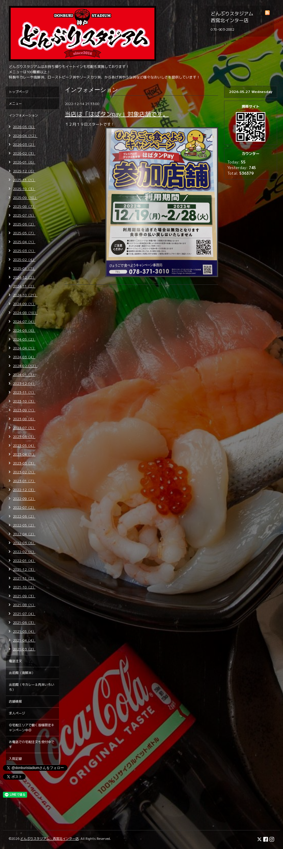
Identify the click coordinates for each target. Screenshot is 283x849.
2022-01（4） (24, 560)
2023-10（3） (24, 401)
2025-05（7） (24, 233)
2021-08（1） (24, 605)
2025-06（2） (24, 224)
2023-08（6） (24, 419)
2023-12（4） (24, 383)
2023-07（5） (24, 428)
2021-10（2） (24, 587)
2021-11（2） (24, 578)
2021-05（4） (24, 631)
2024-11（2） (24, 286)
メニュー (15, 103)
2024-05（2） (24, 339)
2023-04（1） (24, 454)
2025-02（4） (24, 259)
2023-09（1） (24, 410)
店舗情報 (15, 701)
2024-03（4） (24, 357)
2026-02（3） (24, 153)
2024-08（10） (25, 312)
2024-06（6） (24, 330)
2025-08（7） (24, 206)
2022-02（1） (24, 551)
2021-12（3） (24, 569)
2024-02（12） (25, 366)
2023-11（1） (24, 392)
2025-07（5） (24, 215)
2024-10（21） (25, 295)
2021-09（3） (24, 596)
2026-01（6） (24, 162)
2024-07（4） (24, 321)
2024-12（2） (24, 277)
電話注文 (15, 661)
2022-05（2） (24, 525)
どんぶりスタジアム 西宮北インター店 (49, 838)
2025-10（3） (24, 189)
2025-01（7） (24, 268)
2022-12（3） (24, 490)
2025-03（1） (24, 250)
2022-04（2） (24, 534)
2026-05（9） (24, 127)
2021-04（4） (24, 640)
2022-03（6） (24, 543)
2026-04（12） (25, 135)
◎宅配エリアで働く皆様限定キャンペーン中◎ (31, 727)
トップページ (18, 91)
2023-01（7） (24, 481)
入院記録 (15, 758)
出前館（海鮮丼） (22, 672)
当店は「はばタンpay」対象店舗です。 (117, 114)
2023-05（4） (24, 445)
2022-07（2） (24, 507)
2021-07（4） (24, 613)
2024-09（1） (24, 304)
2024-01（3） (24, 374)
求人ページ (17, 713)
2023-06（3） (24, 436)
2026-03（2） (24, 144)
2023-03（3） (24, 463)
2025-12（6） (24, 171)
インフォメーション (23, 115)
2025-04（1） (24, 242)
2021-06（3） (24, 622)
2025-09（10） (25, 197)
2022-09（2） (24, 498)
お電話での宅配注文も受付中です (31, 744)
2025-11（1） (24, 180)
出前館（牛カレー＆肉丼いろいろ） (31, 687)
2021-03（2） (24, 649)
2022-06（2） (24, 516)
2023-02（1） (24, 472)
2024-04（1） (24, 348)
